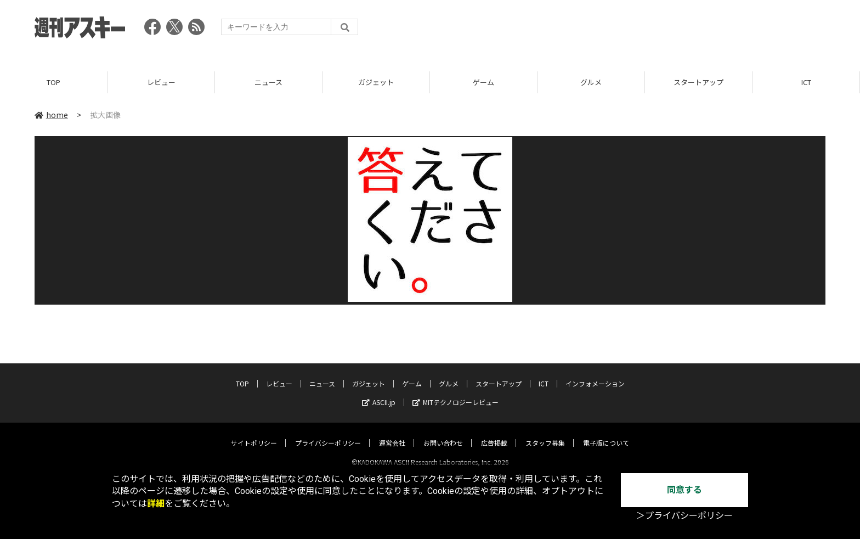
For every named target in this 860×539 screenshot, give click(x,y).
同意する (684, 490)
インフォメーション (595, 374)
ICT (806, 82)
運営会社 (392, 433)
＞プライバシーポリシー (684, 515)
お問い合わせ (443, 433)
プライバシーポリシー (328, 433)
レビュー (161, 82)
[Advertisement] (625, 30)
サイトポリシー (254, 433)
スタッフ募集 (545, 433)
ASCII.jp (378, 392)
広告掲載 (494, 433)
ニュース (268, 82)
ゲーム (483, 82)
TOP (53, 82)
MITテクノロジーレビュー (455, 392)
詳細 (156, 503)
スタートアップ (698, 82)
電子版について (606, 433)
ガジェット (376, 82)
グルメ (591, 82)
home (51, 114)
